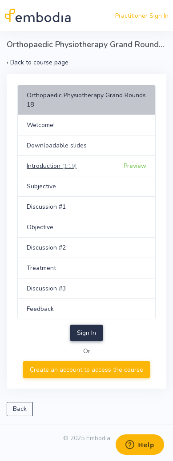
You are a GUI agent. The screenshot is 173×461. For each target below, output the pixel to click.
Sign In (86, 333)
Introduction (51, 166)
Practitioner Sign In (142, 16)
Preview (135, 166)
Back (20, 409)
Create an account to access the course (86, 370)
